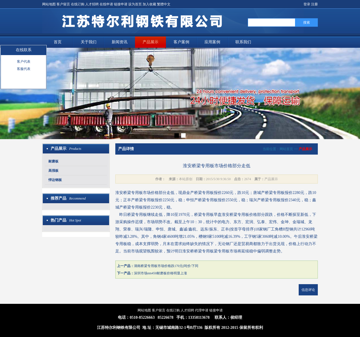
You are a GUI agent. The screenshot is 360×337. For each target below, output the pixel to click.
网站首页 (286, 149)
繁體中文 (163, 4)
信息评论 (308, 290)
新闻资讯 (119, 42)
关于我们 (88, 42)
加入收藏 (149, 4)
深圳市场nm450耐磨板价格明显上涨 (160, 273)
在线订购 (77, 4)
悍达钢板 (55, 180)
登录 (306, 4)
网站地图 (49, 4)
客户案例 (181, 42)
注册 (314, 4)
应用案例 (212, 42)
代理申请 (201, 310)
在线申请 (106, 4)
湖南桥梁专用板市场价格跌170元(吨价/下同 (166, 266)
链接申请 (120, 4)
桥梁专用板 (133, 193)
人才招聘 (92, 4)
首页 (58, 42)
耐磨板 (53, 161)
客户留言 (63, 4)
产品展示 (150, 42)
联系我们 (243, 42)
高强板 (53, 171)
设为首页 (135, 4)
